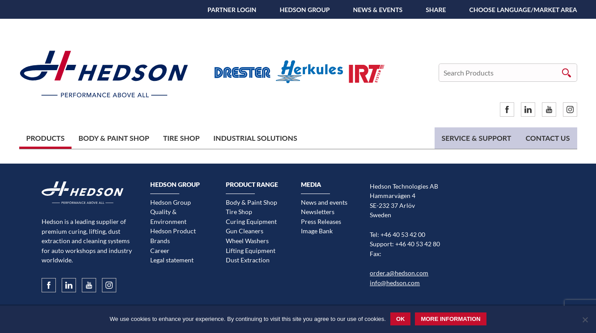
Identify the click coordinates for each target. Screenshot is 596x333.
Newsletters (317, 211)
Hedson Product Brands (173, 235)
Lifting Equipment (250, 250)
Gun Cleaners (244, 231)
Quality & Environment (168, 216)
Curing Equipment (251, 221)
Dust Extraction (248, 260)
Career (159, 250)
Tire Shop (181, 138)
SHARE (436, 9)
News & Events (377, 9)
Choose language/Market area (523, 9)
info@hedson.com (395, 283)
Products (45, 138)
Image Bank (317, 231)
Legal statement (172, 260)
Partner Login (231, 9)
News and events (324, 202)
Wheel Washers (247, 240)
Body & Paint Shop (113, 138)
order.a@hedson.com (399, 273)
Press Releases (321, 221)
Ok (400, 319)
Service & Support (476, 138)
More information (450, 319)
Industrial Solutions (255, 138)
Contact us (547, 138)
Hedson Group (304, 9)
